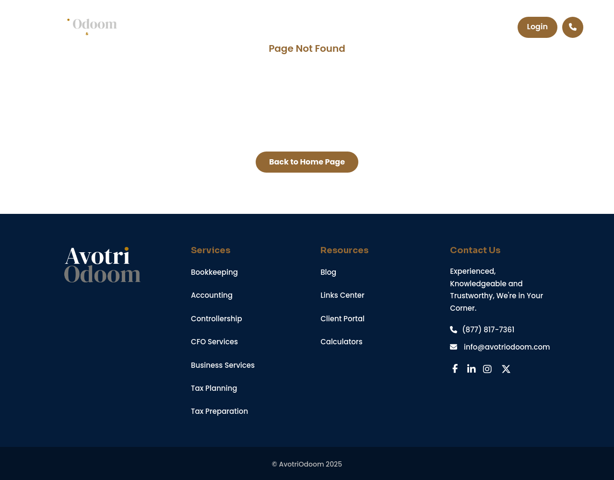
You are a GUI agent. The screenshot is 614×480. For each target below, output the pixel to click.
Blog (328, 272)
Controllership (216, 319)
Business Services (223, 365)
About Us (356, 27)
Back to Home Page (307, 161)
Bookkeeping (214, 272)
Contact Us (419, 27)
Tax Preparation (219, 411)
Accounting (212, 295)
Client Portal (342, 319)
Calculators (341, 342)
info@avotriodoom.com (500, 347)
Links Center (342, 295)
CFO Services (214, 342)
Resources (294, 27)
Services (233, 27)
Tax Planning (214, 388)
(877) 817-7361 (482, 330)
